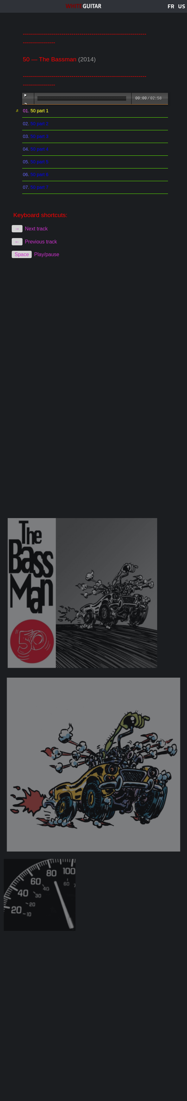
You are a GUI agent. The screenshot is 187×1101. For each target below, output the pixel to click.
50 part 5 (39, 161)
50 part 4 (39, 149)
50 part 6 (39, 174)
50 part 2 (39, 123)
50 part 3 (39, 136)
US (181, 6)
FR (171, 6)
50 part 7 (39, 187)
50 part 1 (39, 110)
